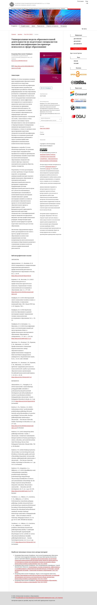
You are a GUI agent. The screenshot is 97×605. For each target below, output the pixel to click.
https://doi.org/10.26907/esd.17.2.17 (21, 338)
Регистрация (80, 1)
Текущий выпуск (25, 26)
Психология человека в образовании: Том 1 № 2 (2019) (31, 563)
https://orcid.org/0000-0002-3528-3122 (19, 60)
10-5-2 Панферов (46, 88)
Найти (84, 29)
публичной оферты (50, 166)
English (76, 61)
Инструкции (64, 26)
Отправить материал (79, 48)
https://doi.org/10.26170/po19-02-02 (21, 276)
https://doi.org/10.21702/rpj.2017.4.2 (21, 377)
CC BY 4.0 (48, 168)
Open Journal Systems (76, 53)
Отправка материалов (52, 26)
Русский (76, 63)
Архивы (20, 34)
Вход (87, 1)
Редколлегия (40, 26)
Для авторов (77, 41)
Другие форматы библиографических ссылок (48, 119)
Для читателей (77, 38)
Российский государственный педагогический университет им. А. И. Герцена (39, 597)
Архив (33, 26)
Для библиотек (78, 43)
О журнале (14, 26)
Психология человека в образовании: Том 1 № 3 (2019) (31, 582)
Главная (13, 34)
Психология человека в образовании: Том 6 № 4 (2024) (31, 578)
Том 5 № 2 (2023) (28, 34)
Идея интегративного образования (46, 580)
